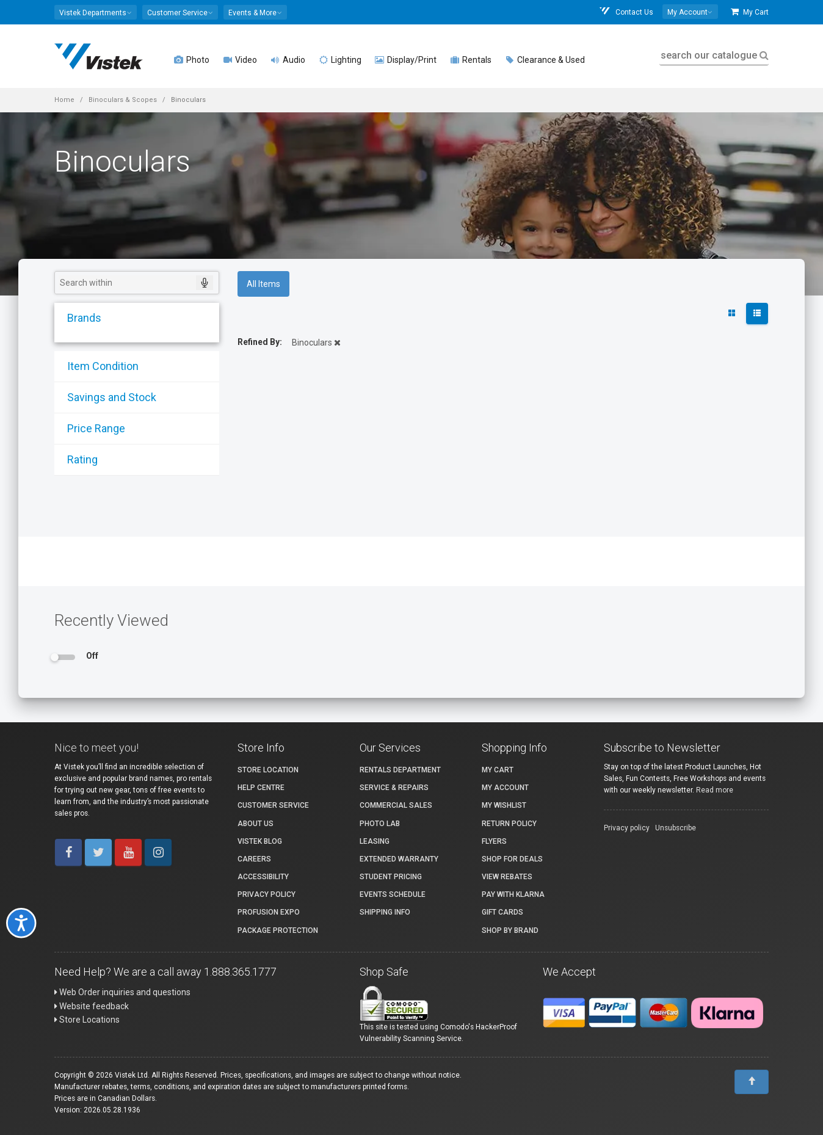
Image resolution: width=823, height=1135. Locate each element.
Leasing (375, 841)
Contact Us (625, 11)
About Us (255, 823)
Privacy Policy (266, 894)
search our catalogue (713, 55)
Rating (78, 459)
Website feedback (91, 1006)
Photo (191, 60)
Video (240, 60)
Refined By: (259, 342)
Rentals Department (400, 770)
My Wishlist (504, 805)
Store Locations (87, 1019)
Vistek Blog (259, 841)
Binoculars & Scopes (123, 100)
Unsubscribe (675, 828)
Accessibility (263, 876)
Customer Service (273, 805)
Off (92, 656)
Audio (287, 60)
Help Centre (261, 787)
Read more (714, 790)
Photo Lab (380, 823)
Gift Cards (502, 912)
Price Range (92, 428)
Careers (254, 859)
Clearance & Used (545, 60)
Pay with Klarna (513, 894)
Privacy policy (627, 828)
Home (64, 100)
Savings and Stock (107, 397)
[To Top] (751, 1082)
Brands (80, 317)
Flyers (494, 841)
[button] (95, 12)
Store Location (268, 770)
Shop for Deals (512, 859)
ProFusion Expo (268, 912)
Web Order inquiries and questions (122, 992)
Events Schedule (393, 894)
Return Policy (509, 823)
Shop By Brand (510, 930)
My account (505, 787)
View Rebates (507, 876)
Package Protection (277, 930)
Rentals (470, 60)
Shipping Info (385, 912)
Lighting (340, 60)
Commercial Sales (396, 805)
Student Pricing (391, 876)
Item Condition (98, 366)
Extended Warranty (399, 859)
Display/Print (406, 60)
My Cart (750, 11)
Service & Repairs (394, 787)
